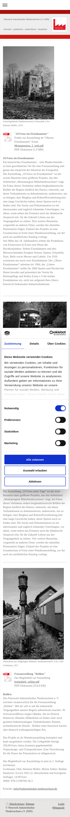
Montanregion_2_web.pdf (28, 145)
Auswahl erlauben (35, 470)
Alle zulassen (35, 459)
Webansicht (58, 807)
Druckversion (15, 804)
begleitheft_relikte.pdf (26, 681)
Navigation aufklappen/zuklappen (35, 5)
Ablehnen (35, 481)
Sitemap (30, 804)
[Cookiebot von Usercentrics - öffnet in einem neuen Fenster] (50, 333)
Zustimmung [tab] (12, 343)
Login (61, 804)
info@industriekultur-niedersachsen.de (35, 788)
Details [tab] (34, 343)
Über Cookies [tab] (56, 343)
